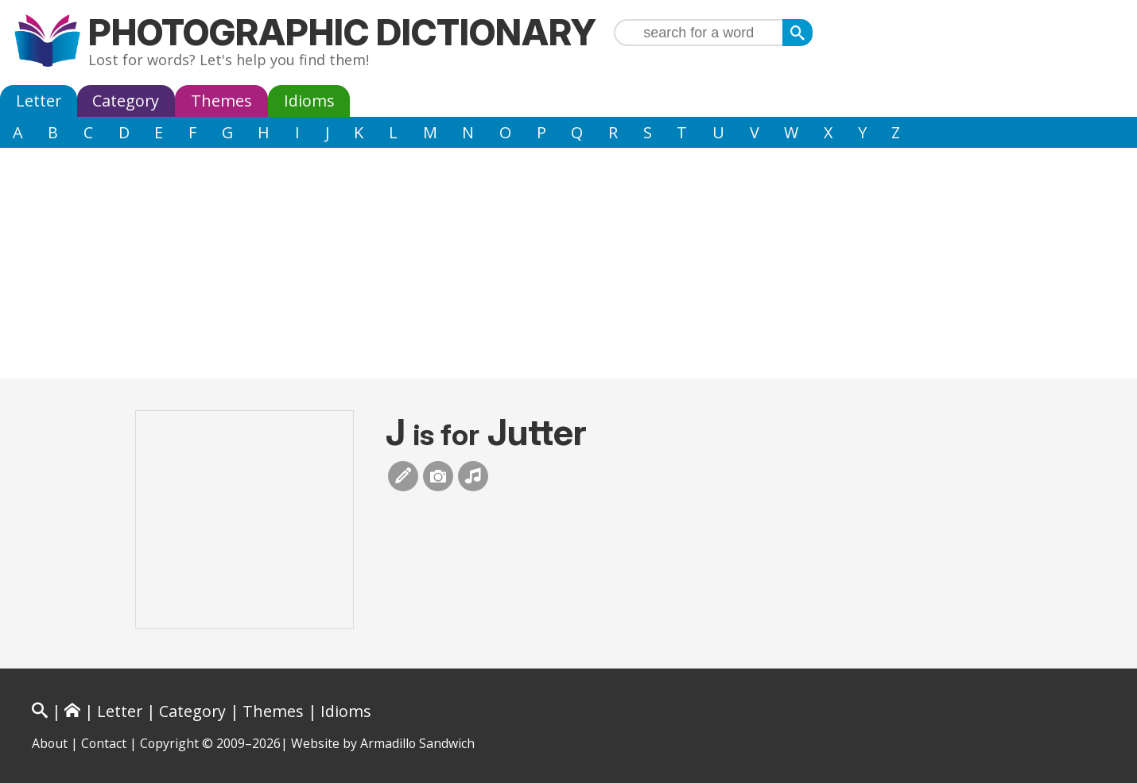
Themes (221, 100)
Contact (103, 743)
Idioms (309, 100)
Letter (38, 100)
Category (125, 100)
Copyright (169, 743)
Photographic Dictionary (342, 32)
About (50, 743)
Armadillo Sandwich (417, 743)
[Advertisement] (568, 267)
